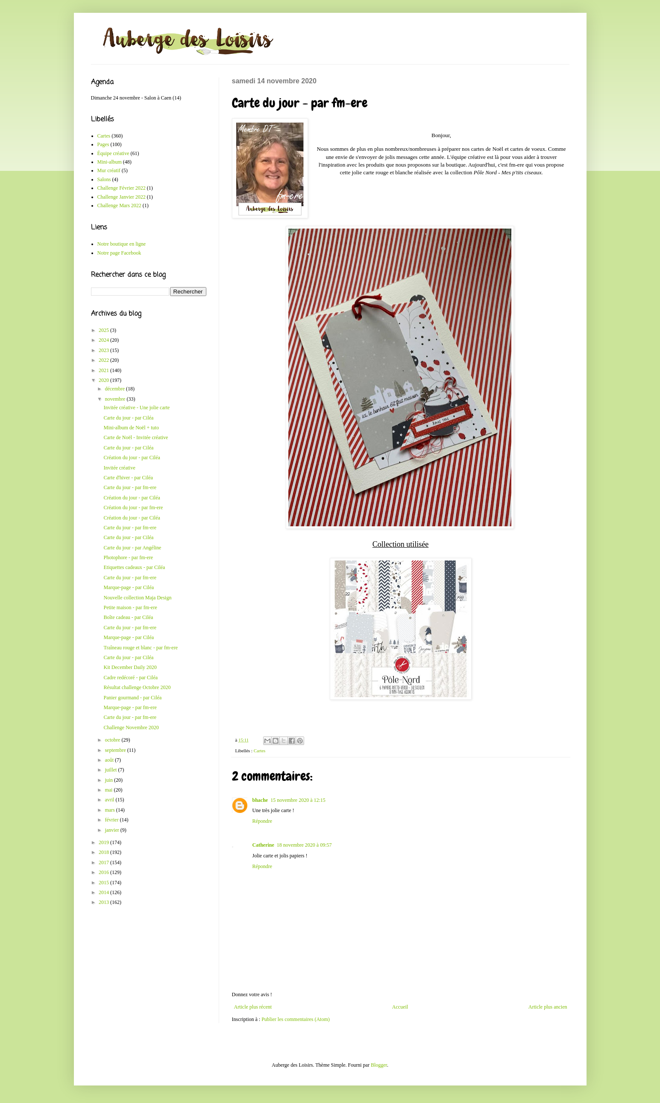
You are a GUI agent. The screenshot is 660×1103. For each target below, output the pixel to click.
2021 (104, 370)
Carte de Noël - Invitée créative (135, 437)
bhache (260, 800)
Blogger (379, 1065)
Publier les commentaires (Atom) (295, 1019)
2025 (104, 330)
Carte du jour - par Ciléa (128, 418)
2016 (104, 872)
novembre (115, 399)
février (112, 820)
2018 (104, 852)
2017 (104, 862)
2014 (104, 892)
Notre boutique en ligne (121, 244)
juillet (111, 770)
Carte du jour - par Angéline (132, 548)
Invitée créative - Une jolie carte (136, 408)
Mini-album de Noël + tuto (130, 428)
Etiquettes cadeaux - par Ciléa (134, 567)
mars (110, 810)
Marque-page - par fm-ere (129, 707)
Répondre (262, 821)
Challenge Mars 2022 (119, 205)
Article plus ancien (547, 1007)
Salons (104, 179)
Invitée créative (119, 468)
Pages (103, 144)
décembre (115, 389)
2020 (104, 380)
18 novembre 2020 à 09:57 (304, 845)
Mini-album (109, 162)
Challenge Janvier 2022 (121, 197)
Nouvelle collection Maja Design (137, 598)
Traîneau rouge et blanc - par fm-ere (140, 648)
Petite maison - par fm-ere (130, 607)
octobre (113, 740)
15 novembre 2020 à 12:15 (298, 800)
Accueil (400, 1007)
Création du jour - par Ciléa (131, 458)
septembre (116, 750)
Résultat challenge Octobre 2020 (136, 687)
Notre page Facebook (119, 253)
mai (109, 790)
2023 (104, 350)
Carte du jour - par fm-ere (129, 487)
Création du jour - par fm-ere (133, 507)
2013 (104, 902)
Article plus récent (253, 1007)
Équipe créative (113, 153)
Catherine (263, 845)
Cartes (260, 750)
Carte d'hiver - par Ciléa (128, 478)
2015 (104, 883)
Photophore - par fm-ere (128, 557)
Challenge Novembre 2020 (130, 727)
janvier (112, 830)
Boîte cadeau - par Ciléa (128, 617)
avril (110, 800)
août (110, 760)
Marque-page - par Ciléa (128, 587)
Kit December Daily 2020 (129, 667)
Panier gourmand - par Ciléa (132, 698)
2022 (104, 360)
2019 (104, 842)
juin (109, 780)
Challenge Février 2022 (121, 188)
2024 (104, 340)
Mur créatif (108, 170)
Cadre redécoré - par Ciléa (130, 678)
